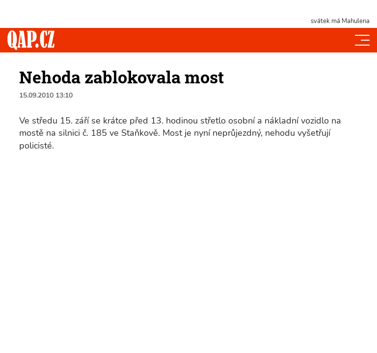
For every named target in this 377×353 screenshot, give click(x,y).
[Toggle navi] (362, 40)
